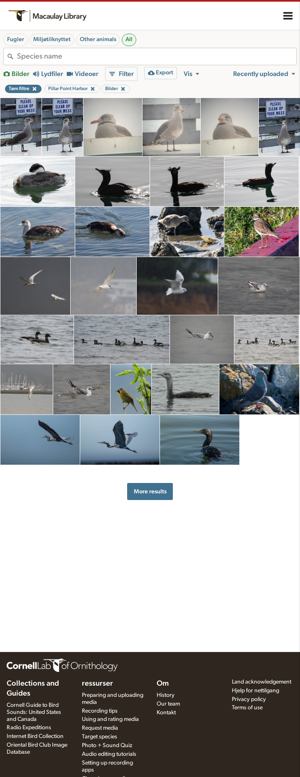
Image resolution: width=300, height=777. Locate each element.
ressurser (97, 683)
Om (163, 683)
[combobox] (156, 56)
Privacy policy (249, 699)
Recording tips (100, 711)
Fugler (15, 39)
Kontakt (166, 713)
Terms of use (247, 708)
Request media (100, 728)
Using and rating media (110, 719)
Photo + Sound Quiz (107, 745)
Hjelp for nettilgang (255, 691)
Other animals (98, 39)
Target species (99, 737)
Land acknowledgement (261, 682)
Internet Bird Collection (35, 736)
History (166, 695)
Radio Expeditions (29, 727)
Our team (168, 704)
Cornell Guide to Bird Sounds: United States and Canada (34, 712)
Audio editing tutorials (109, 754)
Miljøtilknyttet (52, 39)
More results (150, 491)
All (129, 39)
